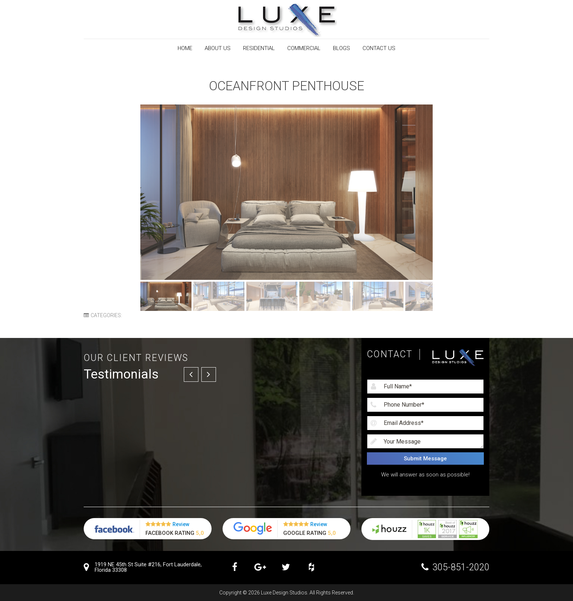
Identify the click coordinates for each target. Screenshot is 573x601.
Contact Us (379, 48)
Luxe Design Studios (284, 593)
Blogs (341, 48)
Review (180, 524)
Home (185, 48)
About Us (218, 48)
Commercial (303, 48)
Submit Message (425, 458)
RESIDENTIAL (259, 48)
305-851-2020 (460, 567)
